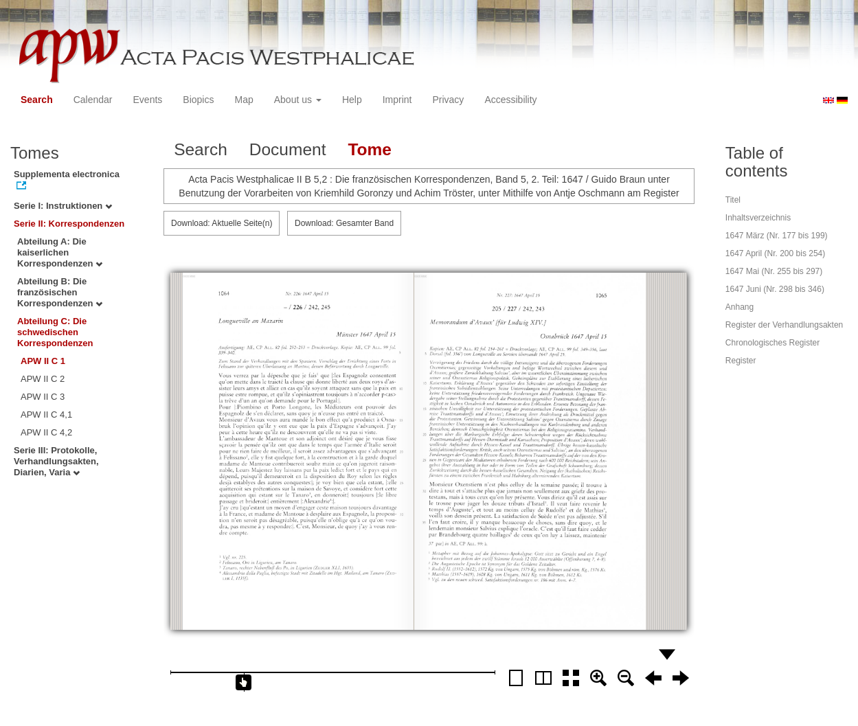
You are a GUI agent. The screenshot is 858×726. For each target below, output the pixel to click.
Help (352, 99)
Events (148, 99)
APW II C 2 (43, 379)
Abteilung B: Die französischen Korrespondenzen (59, 292)
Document (287, 149)
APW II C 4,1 (46, 414)
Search (37, 99)
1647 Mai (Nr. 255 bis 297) (773, 271)
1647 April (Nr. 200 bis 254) (775, 253)
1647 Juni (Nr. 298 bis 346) (774, 289)
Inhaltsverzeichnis (758, 218)
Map (243, 99)
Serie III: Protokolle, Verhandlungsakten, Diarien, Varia (56, 461)
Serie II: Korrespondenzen (69, 223)
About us (297, 99)
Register (740, 360)
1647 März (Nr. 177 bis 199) (776, 235)
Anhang (739, 307)
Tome (370, 149)
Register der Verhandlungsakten (784, 325)
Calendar (93, 99)
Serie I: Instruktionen (63, 206)
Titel (733, 200)
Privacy (448, 99)
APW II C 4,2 (46, 432)
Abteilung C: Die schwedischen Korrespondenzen (55, 332)
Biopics (198, 99)
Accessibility (510, 99)
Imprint (397, 99)
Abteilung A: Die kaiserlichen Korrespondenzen (59, 252)
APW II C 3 (43, 397)
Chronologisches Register (772, 343)
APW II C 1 (43, 361)
